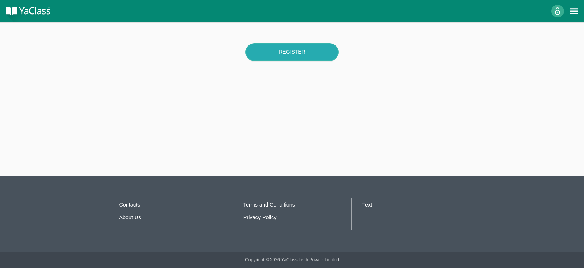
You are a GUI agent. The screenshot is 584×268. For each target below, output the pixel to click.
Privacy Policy (260, 217)
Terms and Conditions (269, 205)
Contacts (129, 205)
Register (292, 52)
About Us (130, 217)
